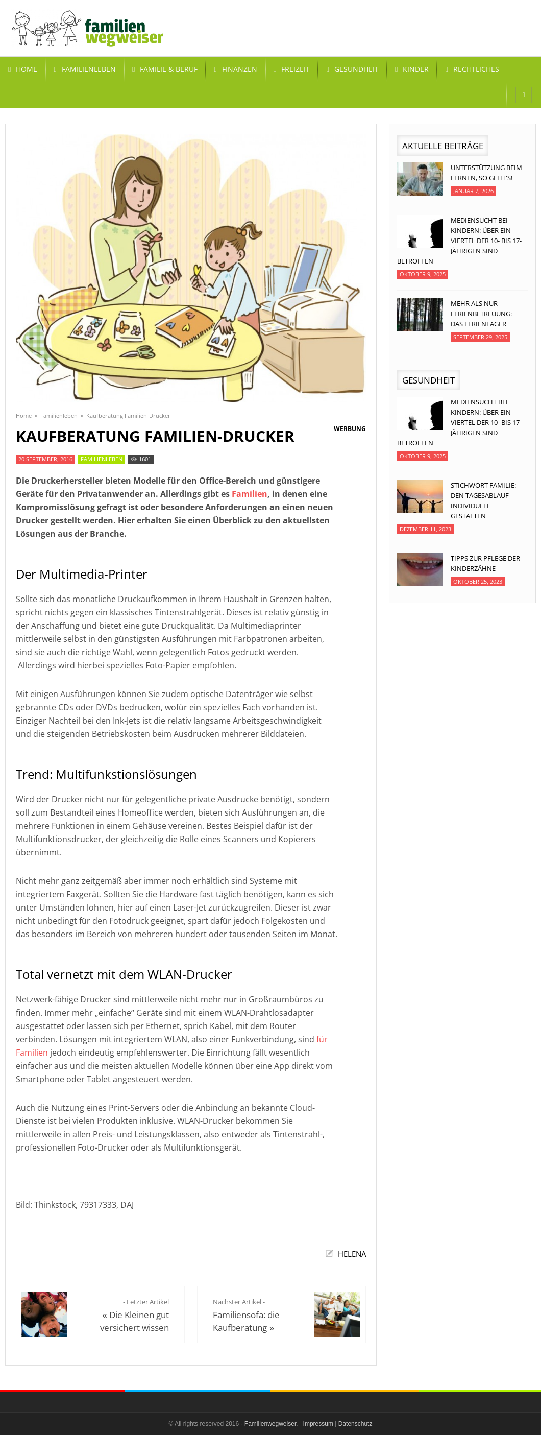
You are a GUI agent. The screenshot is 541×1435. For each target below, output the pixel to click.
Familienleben (59, 415)
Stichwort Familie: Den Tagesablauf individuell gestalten (483, 500)
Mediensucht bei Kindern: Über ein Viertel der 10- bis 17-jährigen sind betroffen (459, 241)
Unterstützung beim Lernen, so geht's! (486, 172)
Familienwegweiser (270, 1423)
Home (24, 415)
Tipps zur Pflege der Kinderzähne (485, 563)
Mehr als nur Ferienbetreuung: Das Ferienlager (481, 313)
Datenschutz (355, 1423)
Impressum (318, 1423)
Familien (249, 493)
